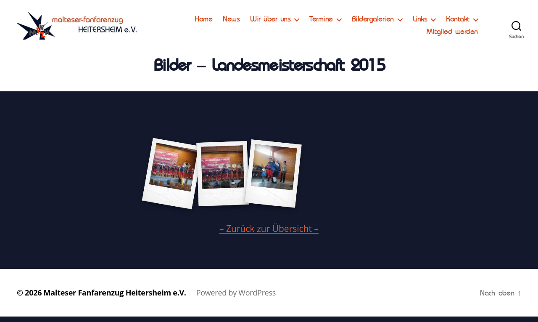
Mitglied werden (452, 34)
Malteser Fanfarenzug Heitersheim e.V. (115, 298)
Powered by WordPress (236, 298)
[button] (13, 12)
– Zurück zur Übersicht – (269, 234)
